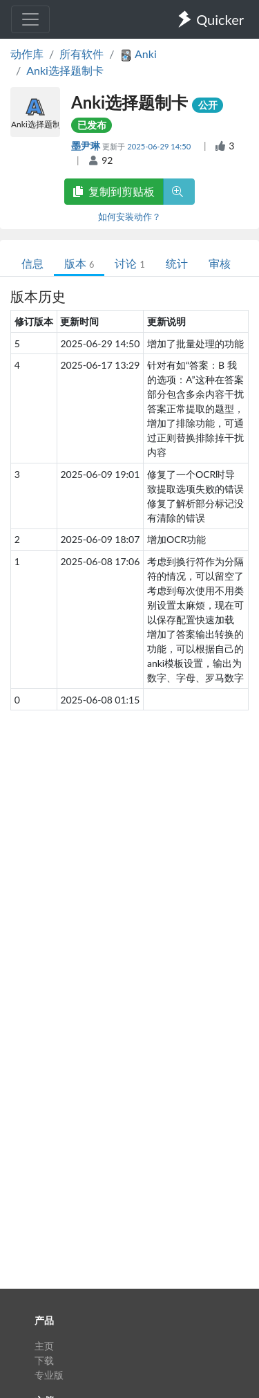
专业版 (49, 1375)
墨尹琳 (86, 145)
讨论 (129, 263)
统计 (177, 263)
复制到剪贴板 (114, 191)
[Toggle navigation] (30, 19)
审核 (220, 263)
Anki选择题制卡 (65, 70)
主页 (44, 1346)
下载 (44, 1360)
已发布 (91, 125)
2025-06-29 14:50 (160, 146)
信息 (32, 263)
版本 (79, 263)
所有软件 (81, 53)
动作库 (27, 53)
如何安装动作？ (129, 216)
